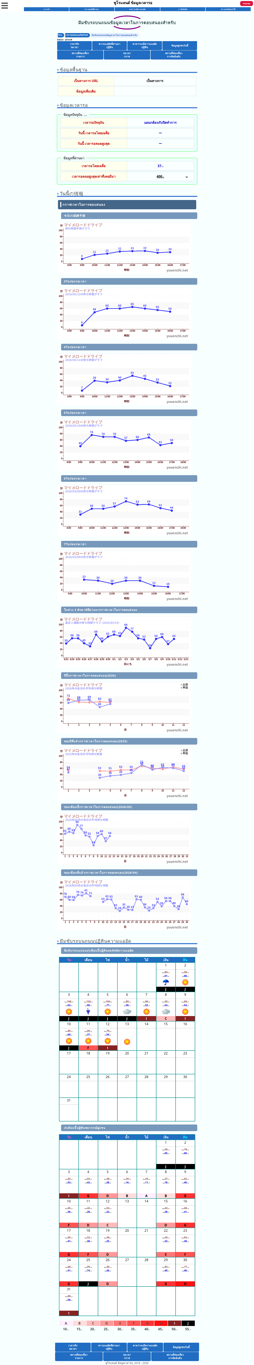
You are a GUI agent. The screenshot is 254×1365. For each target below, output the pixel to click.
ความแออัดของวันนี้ (228, 9)
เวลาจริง (46, 9)
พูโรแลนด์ (68, 39)
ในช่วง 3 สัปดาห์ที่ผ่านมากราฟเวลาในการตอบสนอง (100, 610)
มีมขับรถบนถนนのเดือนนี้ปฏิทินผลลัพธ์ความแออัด (99, 950)
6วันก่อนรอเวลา (75, 478)
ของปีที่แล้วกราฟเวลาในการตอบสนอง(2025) (96, 741)
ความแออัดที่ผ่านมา (92, 9)
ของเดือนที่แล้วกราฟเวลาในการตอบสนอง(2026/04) (101, 873)
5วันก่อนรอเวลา (75, 413)
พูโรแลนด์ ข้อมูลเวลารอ (133, 2)
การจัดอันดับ (182, 9)
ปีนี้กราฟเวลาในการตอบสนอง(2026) (90, 675)
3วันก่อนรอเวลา (75, 281)
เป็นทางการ (154, 81)
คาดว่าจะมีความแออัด (137, 9)
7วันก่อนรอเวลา (75, 544)
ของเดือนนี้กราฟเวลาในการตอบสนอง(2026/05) (98, 807)
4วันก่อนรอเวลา (75, 347)
